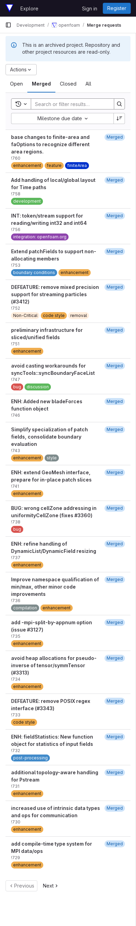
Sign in (89, 8)
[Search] (76, 104)
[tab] (16, 83)
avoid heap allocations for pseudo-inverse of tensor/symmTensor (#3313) (54, 665)
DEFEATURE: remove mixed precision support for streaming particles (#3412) (55, 294)
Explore (29, 8)
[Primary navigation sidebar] (8, 24)
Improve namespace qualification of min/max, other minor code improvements (55, 586)
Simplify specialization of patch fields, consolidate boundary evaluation (49, 436)
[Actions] (21, 69)
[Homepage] (9, 8)
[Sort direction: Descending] (119, 118)
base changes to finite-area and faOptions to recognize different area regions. (50, 144)
